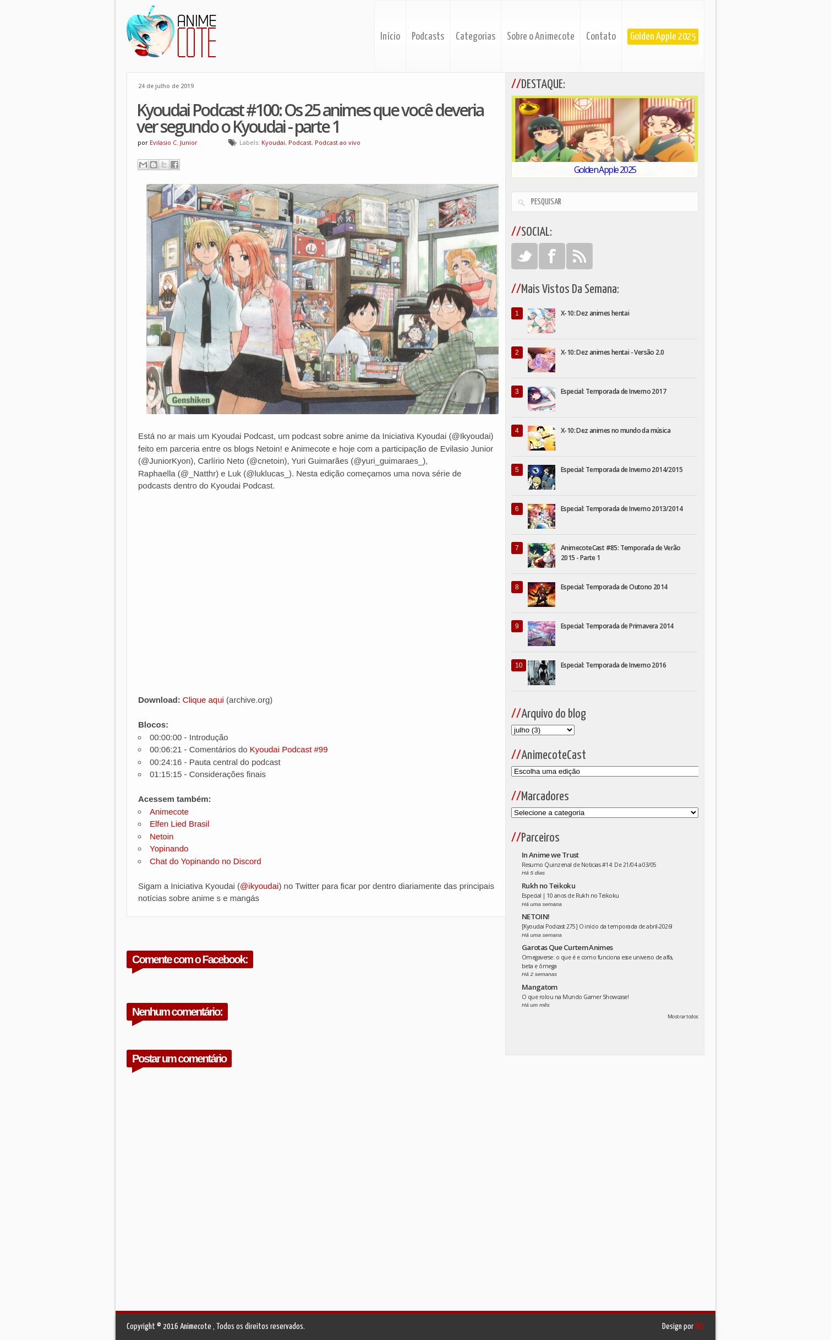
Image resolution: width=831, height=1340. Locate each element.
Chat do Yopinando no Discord (205, 861)
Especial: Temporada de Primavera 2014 (617, 626)
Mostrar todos (683, 1016)
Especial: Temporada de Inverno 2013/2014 (621, 508)
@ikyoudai (259, 886)
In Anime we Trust (550, 855)
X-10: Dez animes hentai (595, 313)
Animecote (169, 811)
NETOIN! (535, 916)
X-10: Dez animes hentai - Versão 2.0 (612, 352)
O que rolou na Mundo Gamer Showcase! (575, 997)
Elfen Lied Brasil (179, 823)
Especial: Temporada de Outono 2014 (614, 587)
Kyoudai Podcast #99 (289, 749)
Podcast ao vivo (337, 142)
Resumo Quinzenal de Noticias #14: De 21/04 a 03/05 (589, 865)
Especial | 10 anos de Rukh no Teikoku (570, 895)
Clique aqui (203, 699)
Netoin (161, 836)
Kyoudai (273, 142)
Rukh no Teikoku (548, 886)
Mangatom (539, 987)
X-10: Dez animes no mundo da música (615, 430)
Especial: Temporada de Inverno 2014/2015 (621, 469)
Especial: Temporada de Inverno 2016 (613, 665)
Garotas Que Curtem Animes (567, 947)
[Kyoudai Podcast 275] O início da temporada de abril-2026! (597, 926)
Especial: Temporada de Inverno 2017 (613, 391)
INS (699, 1326)
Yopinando (169, 848)
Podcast (299, 142)
